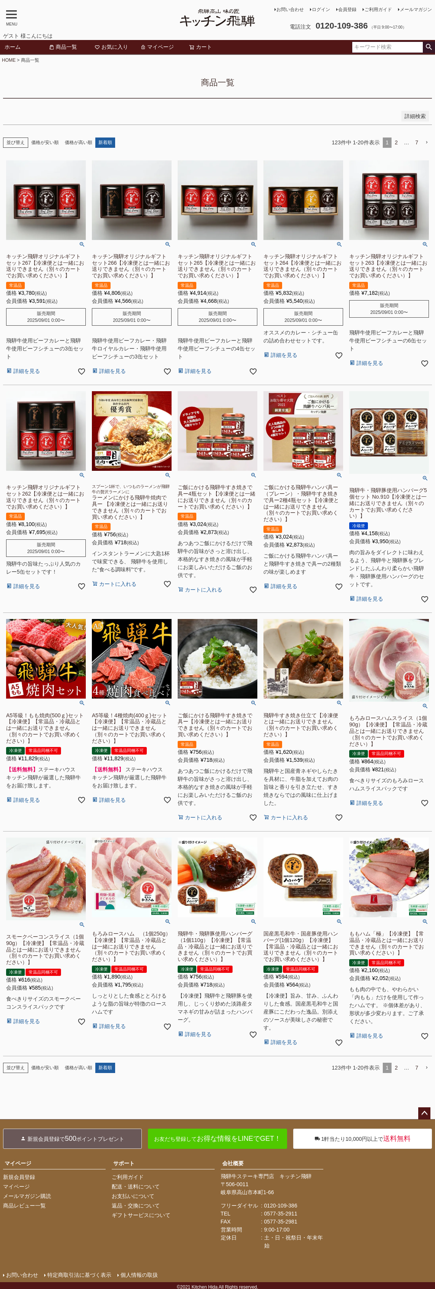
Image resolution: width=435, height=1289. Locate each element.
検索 (429, 47)
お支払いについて (133, 1196)
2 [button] (396, 142)
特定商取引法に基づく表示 (79, 1275)
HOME (9, 60)
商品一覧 (63, 47)
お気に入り (111, 47)
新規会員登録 (19, 1177)
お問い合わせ (290, 9)
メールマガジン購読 (27, 1196)
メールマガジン (416, 9)
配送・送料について (136, 1186)
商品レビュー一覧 (24, 1206)
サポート (124, 1163)
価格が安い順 (45, 142)
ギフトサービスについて (141, 1215)
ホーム (13, 47)
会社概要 (233, 1163)
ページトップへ (424, 1113)
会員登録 (347, 9)
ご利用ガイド (378, 9)
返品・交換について (136, 1206)
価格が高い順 (78, 142)
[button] (426, 142)
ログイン (321, 9)
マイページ (157, 47)
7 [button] (416, 142)
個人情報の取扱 (139, 1275)
